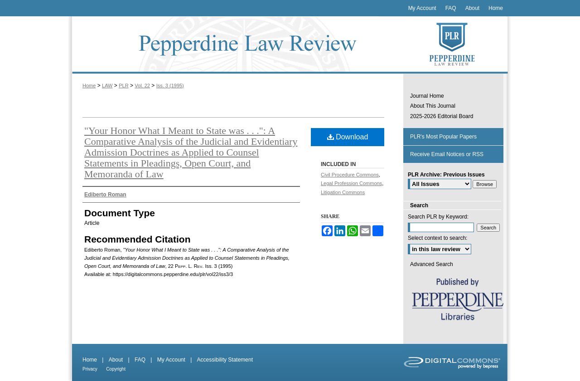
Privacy (89, 369)
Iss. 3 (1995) (170, 85)
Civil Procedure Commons (350, 174)
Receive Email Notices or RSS (446, 154)
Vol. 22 (142, 85)
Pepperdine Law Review (235, 45)
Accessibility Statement (225, 360)
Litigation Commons (343, 192)
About (116, 360)
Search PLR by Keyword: (438, 217)
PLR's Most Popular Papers (443, 136)
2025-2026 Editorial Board (441, 116)
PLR (123, 85)
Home (89, 85)
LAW (107, 85)
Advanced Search (431, 264)
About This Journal (432, 106)
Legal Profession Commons (351, 183)
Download (347, 137)
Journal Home (427, 96)
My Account (171, 360)
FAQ (140, 360)
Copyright (116, 369)
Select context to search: (437, 238)
